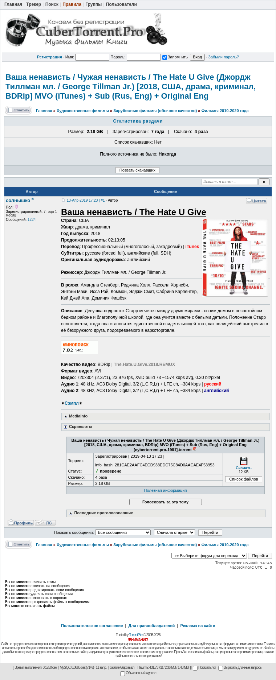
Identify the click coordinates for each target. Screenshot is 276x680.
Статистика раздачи (138, 121)
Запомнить (175, 57)
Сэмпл (72, 403)
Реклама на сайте (197, 625)
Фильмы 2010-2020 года (224, 110)
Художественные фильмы (83, 110)
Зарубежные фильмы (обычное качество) (155, 110)
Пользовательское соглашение (92, 625)
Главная (44, 110)
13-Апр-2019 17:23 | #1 (86, 200)
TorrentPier (136, 635)
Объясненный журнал (138, 673)
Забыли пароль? (223, 57)
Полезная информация (165, 490)
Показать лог (204, 667)
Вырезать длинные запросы (240, 667)
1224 (32, 220)
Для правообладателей (152, 625)
